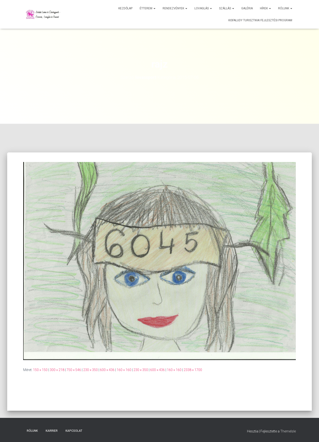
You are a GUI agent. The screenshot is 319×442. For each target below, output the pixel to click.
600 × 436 (107, 370)
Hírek (265, 8)
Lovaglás (203, 8)
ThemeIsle (288, 431)
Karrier (52, 430)
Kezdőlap (125, 8)
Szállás (226, 8)
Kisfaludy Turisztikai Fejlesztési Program (260, 20)
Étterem (147, 8)
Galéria (247, 8)
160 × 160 (124, 370)
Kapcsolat (74, 430)
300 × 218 (57, 370)
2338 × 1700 (193, 370)
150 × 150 (40, 370)
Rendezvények (175, 8)
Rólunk (285, 8)
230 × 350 (90, 370)
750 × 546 (73, 370)
